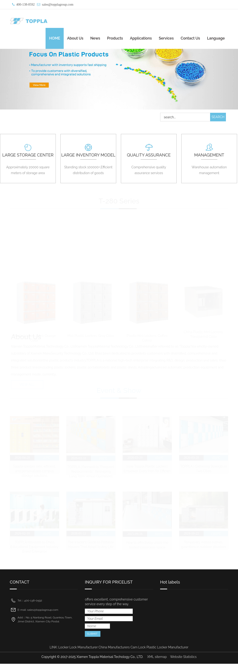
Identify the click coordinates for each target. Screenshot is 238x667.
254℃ (47, 536)
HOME (54, 38)
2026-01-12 (78, 535)
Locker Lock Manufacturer (78, 650)
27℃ (46, 459)
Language (216, 38)
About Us (75, 38)
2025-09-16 (134, 536)
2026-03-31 (78, 459)
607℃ (159, 536)
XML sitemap (157, 660)
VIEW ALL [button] (27, 385)
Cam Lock (137, 650)
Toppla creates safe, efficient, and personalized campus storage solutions (34, 472)
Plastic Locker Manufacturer (167, 650)
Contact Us (190, 38)
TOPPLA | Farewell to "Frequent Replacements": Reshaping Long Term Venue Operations (91, 472)
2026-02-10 (22, 535)
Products (115, 38)
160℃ (159, 459)
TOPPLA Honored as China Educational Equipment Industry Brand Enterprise (34, 548)
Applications (141, 38)
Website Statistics (183, 660)
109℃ (103, 459)
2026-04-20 (22, 459)
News (95, 38)
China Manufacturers (114, 650)
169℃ (216, 459)
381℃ (103, 536)
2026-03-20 (134, 459)
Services (166, 38)
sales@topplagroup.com (57, 4)
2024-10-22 (191, 536)
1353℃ (216, 536)
